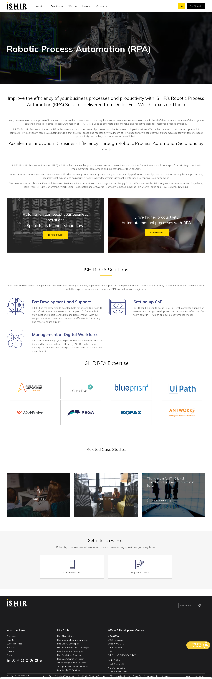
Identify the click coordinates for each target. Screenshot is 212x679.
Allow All (186, 653)
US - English (190, 604)
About (39, 6)
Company (11, 635)
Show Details (44, 672)
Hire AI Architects (65, 635)
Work (71, 6)
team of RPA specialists (127, 132)
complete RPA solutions (22, 132)
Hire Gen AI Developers (68, 643)
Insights (86, 6)
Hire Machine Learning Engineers (73, 639)
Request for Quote (140, 571)
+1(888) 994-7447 (72, 571)
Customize (186, 661)
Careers (100, 6)
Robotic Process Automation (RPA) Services (44, 129)
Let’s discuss (55, 235)
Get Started (195, 6)
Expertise (55, 6)
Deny (186, 670)
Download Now (159, 502)
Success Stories (14, 643)
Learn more (156, 232)
